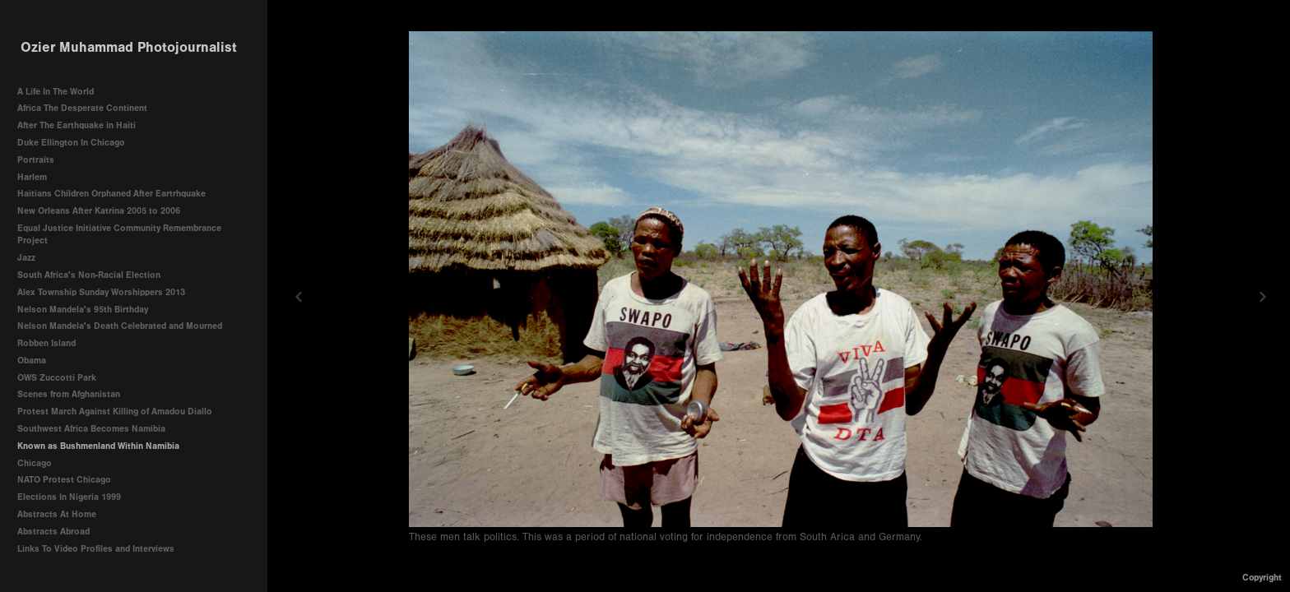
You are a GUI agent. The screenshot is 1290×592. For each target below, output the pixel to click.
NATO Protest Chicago (64, 479)
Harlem (32, 177)
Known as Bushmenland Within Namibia (98, 446)
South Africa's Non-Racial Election (88, 275)
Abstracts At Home (56, 514)
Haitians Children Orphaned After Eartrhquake (111, 193)
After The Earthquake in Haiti (76, 125)
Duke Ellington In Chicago (71, 142)
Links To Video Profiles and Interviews (101, 548)
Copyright (1262, 577)
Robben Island (46, 343)
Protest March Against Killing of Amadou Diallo (114, 411)
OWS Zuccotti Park (56, 377)
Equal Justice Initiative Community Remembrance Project (119, 235)
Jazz (26, 257)
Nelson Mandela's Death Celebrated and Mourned (119, 326)
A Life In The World (55, 91)
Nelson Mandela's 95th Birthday (82, 309)
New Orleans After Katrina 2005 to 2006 (98, 211)
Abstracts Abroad (53, 531)
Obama (31, 360)
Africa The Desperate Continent (82, 108)
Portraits (35, 160)
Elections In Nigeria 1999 (69, 497)
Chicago (34, 463)
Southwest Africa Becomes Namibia (91, 428)
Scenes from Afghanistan (68, 394)
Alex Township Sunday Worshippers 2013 (101, 292)
